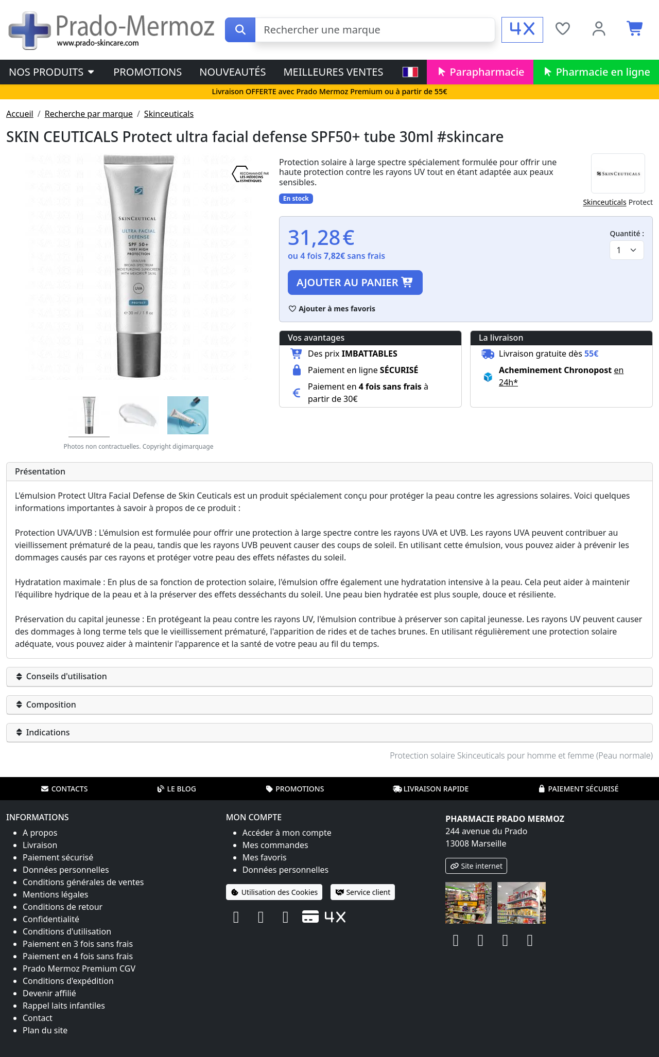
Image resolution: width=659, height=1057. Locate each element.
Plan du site (45, 1030)
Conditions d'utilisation (67, 931)
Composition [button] (45, 704)
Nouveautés (232, 72)
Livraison (40, 845)
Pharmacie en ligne (596, 72)
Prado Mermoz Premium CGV (79, 968)
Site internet (476, 866)
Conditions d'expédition (68, 980)
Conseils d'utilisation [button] (61, 676)
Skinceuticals (169, 113)
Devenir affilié (49, 993)
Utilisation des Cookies (274, 892)
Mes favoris (264, 857)
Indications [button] (42, 732)
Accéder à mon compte (287, 832)
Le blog (176, 789)
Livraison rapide (431, 789)
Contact (38, 1018)
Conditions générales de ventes (83, 882)
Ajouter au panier (355, 282)
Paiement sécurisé (577, 789)
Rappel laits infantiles (64, 1005)
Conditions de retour (62, 906)
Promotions (147, 72)
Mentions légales (56, 894)
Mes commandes (275, 845)
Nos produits (52, 72)
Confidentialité (51, 919)
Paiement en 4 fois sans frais (78, 956)
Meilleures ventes (333, 72)
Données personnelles (66, 869)
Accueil (19, 113)
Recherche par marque (89, 113)
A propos (40, 832)
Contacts (64, 789)
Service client (362, 892)
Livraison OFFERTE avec (329, 91)
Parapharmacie (480, 72)
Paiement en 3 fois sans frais (78, 943)
